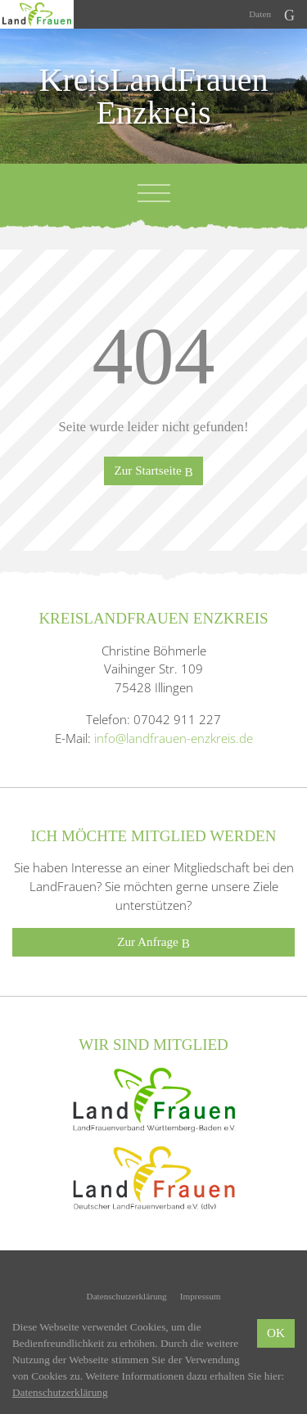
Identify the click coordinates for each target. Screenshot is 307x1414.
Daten (260, 14)
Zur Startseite (153, 471)
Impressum (200, 1296)
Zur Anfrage (153, 942)
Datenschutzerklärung (127, 1296)
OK (276, 1333)
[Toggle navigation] (154, 193)
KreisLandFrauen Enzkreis (154, 96)
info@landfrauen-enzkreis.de (173, 738)
